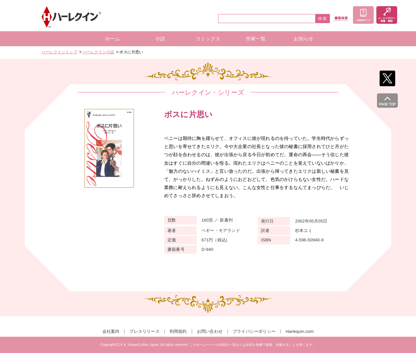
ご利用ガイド (363, 15)
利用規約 (178, 331)
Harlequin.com (300, 331)
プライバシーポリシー (254, 331)
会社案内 (111, 331)
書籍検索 (341, 18)
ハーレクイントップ (59, 52)
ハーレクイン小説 (98, 52)
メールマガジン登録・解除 (386, 15)
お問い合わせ (210, 331)
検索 (322, 18)
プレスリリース (144, 331)
